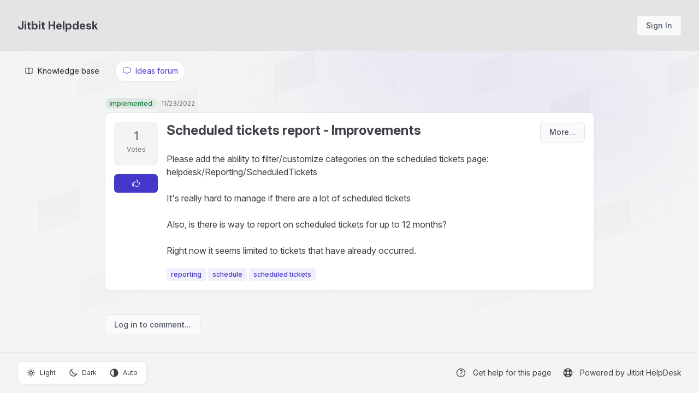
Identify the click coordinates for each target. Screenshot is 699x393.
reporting (186, 274)
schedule (227, 274)
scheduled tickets (282, 274)
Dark (83, 372)
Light (41, 372)
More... (562, 131)
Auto (124, 372)
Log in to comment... (152, 324)
